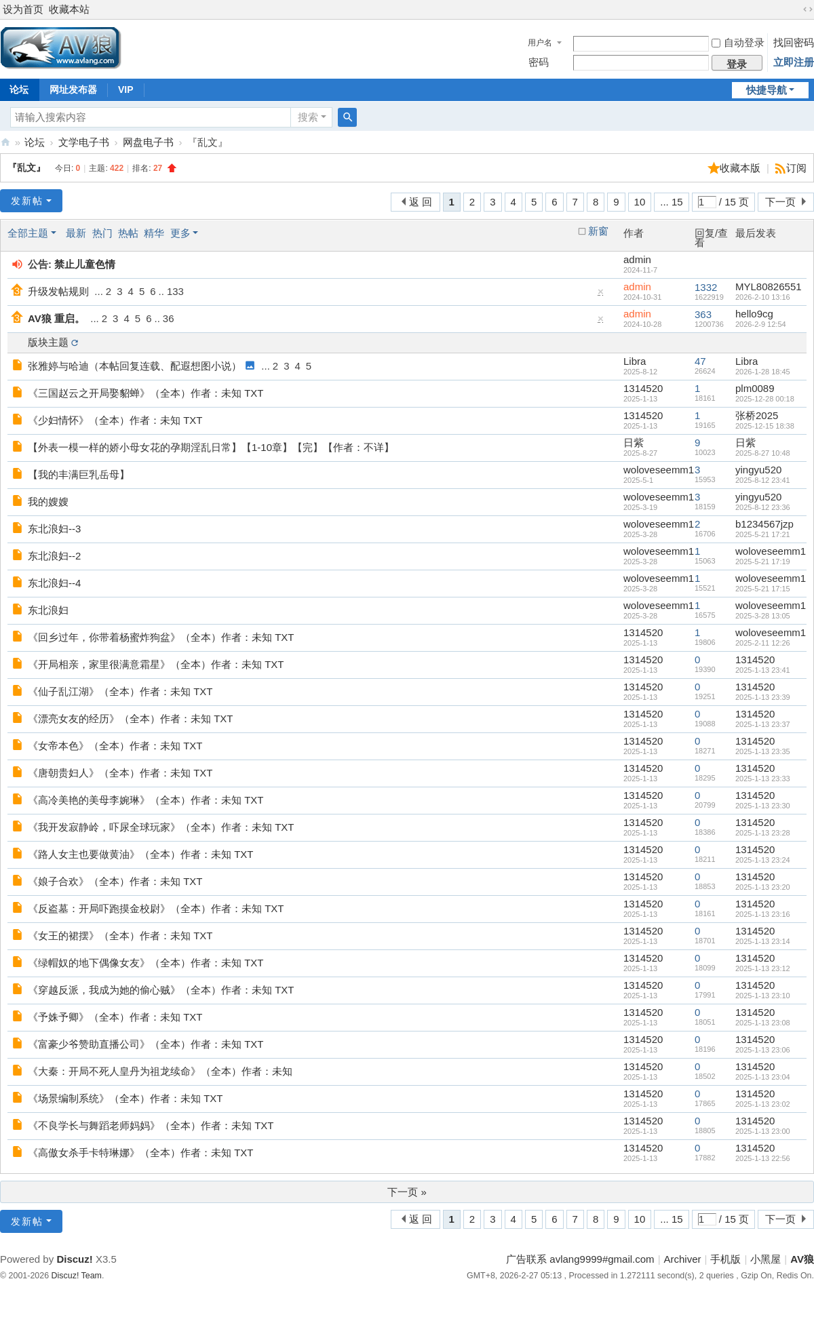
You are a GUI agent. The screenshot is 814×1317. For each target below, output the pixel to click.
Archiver (682, 1259)
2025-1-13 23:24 (762, 860)
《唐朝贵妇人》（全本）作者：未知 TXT (120, 773)
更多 (180, 233)
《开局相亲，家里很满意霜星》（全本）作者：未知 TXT (156, 664)
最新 (76, 233)
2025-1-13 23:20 (762, 887)
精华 (154, 233)
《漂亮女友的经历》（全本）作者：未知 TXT (130, 718)
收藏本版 (741, 168)
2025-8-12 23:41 (762, 480)
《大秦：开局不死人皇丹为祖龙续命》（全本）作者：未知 (160, 1071)
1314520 (643, 388)
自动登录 (738, 42)
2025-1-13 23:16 (762, 914)
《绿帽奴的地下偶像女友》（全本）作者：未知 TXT (146, 962)
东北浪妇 (48, 610)
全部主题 (27, 233)
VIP (126, 89)
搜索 (308, 117)
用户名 (540, 42)
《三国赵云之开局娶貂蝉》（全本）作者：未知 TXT (146, 393)
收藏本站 (69, 9)
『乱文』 (26, 167)
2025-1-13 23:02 (762, 1104)
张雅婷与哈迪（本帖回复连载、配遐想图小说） (134, 366)
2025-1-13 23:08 (762, 1023)
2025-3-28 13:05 (762, 616)
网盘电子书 (148, 142)
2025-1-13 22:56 (762, 1158)
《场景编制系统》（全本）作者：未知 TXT (125, 1098)
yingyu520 (758, 469)
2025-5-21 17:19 (762, 561)
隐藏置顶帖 (601, 295)
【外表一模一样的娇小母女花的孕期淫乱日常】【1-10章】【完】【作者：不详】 (211, 447)
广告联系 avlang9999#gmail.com (580, 1259)
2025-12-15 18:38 (764, 426)
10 (640, 202)
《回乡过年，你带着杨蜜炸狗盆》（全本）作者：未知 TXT (161, 637)
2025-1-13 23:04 (762, 1077)
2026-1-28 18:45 (762, 372)
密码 (538, 62)
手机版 (725, 1259)
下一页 (780, 202)
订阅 (796, 168)
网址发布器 (73, 89)
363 (703, 314)
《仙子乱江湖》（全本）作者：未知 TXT (120, 691)
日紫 (633, 442)
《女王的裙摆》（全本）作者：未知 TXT (120, 935)
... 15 (671, 202)
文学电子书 (83, 142)
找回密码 (793, 42)
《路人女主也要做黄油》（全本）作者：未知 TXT (141, 854)
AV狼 (5, 142)
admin (637, 259)
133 (175, 291)
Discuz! (74, 1259)
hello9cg (754, 313)
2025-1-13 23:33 (762, 778)
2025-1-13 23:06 (762, 1050)
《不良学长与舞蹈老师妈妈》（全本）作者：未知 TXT (151, 1125)
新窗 (598, 231)
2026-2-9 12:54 (760, 324)
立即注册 (793, 62)
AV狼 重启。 (56, 318)
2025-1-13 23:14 (762, 941)
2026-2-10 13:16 (762, 297)
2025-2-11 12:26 (762, 643)
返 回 (420, 202)
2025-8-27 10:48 (762, 453)
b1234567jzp (764, 524)
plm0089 (755, 388)
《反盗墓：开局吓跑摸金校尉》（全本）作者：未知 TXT (156, 908)
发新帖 (27, 200)
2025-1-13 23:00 (762, 1131)
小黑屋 (765, 1259)
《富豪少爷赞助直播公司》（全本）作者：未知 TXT (146, 1044)
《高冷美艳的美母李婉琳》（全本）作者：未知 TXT (146, 800)
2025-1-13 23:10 (762, 995)
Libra (634, 361)
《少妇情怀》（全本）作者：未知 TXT (115, 420)
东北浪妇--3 (54, 528)
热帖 (128, 233)
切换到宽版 (808, 9)
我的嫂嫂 (48, 501)
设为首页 (23, 9)
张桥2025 (756, 415)
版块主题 (48, 342)
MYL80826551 (768, 286)
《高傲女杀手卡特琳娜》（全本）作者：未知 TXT (141, 1152)
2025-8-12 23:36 (762, 507)
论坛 (34, 142)
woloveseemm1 (658, 469)
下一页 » (407, 1192)
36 (168, 318)
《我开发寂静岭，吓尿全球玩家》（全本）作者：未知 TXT (161, 827)
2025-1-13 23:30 (762, 806)
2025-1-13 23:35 (762, 751)
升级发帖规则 (58, 291)
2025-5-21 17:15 (762, 589)
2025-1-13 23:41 (762, 670)
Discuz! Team (77, 1275)
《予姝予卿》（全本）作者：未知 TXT (115, 1017)
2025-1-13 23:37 (762, 724)
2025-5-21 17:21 (762, 534)
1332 (706, 287)
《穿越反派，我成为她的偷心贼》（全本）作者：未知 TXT (161, 990)
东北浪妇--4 (54, 583)
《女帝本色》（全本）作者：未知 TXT (115, 745)
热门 (102, 233)
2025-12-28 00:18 (764, 399)
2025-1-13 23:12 (762, 968)
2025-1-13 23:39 (762, 697)
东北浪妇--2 (54, 556)
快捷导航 (766, 90)
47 (700, 361)
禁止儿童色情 (84, 264)
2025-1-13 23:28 (762, 833)
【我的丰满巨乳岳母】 (79, 474)
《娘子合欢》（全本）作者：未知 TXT (115, 881)
